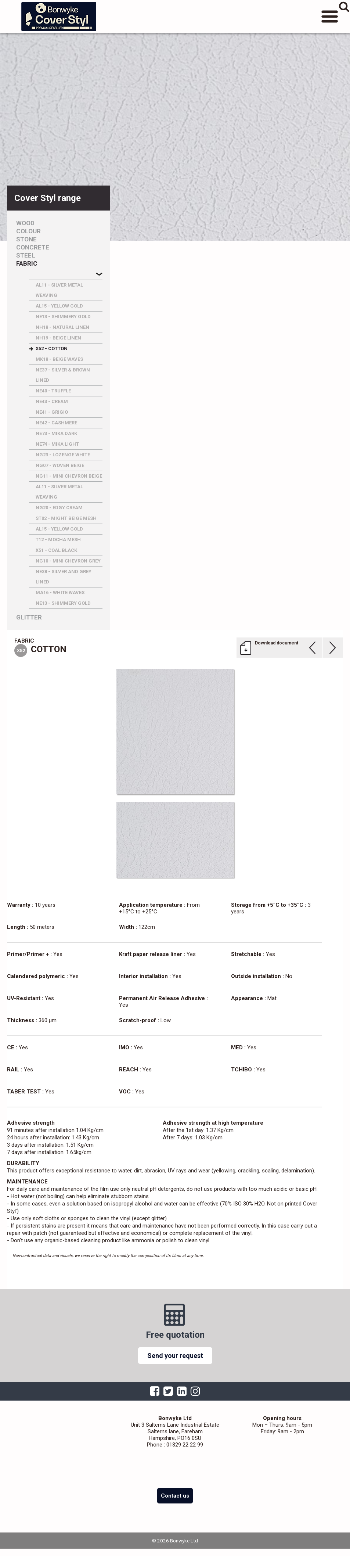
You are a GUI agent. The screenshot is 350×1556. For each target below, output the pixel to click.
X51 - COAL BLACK (56, 550)
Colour (28, 231)
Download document (276, 643)
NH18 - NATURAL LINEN (62, 327)
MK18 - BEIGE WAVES (59, 359)
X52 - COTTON (52, 348)
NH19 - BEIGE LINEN (58, 338)
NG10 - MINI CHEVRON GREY (68, 561)
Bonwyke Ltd (59, 16)
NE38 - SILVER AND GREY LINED (63, 577)
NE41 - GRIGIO (52, 412)
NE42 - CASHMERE (56, 422)
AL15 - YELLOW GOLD (59, 306)
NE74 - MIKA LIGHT (57, 444)
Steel (25, 255)
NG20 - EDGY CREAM (59, 507)
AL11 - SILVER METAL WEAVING (59, 290)
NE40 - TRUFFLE (53, 391)
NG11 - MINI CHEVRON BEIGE (69, 476)
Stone (26, 239)
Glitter (29, 617)
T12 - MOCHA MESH (58, 539)
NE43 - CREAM (52, 401)
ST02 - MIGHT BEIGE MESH (66, 518)
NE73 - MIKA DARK (56, 433)
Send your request (175, 1355)
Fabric (26, 263)
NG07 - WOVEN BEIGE (60, 465)
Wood (25, 223)
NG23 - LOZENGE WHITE (63, 454)
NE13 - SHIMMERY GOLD (63, 316)
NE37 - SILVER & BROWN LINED (63, 375)
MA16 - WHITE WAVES (60, 592)
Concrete (32, 247)
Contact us (175, 1495)
